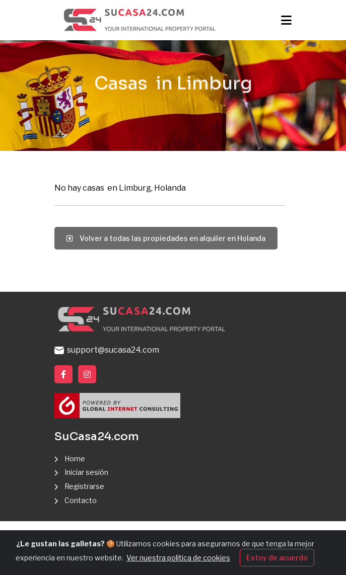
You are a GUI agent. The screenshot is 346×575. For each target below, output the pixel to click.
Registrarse (84, 486)
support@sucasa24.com (106, 350)
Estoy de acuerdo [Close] (277, 561)
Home (74, 458)
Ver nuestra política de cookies (178, 561)
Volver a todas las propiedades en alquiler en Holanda (165, 238)
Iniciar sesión (86, 472)
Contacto (80, 500)
